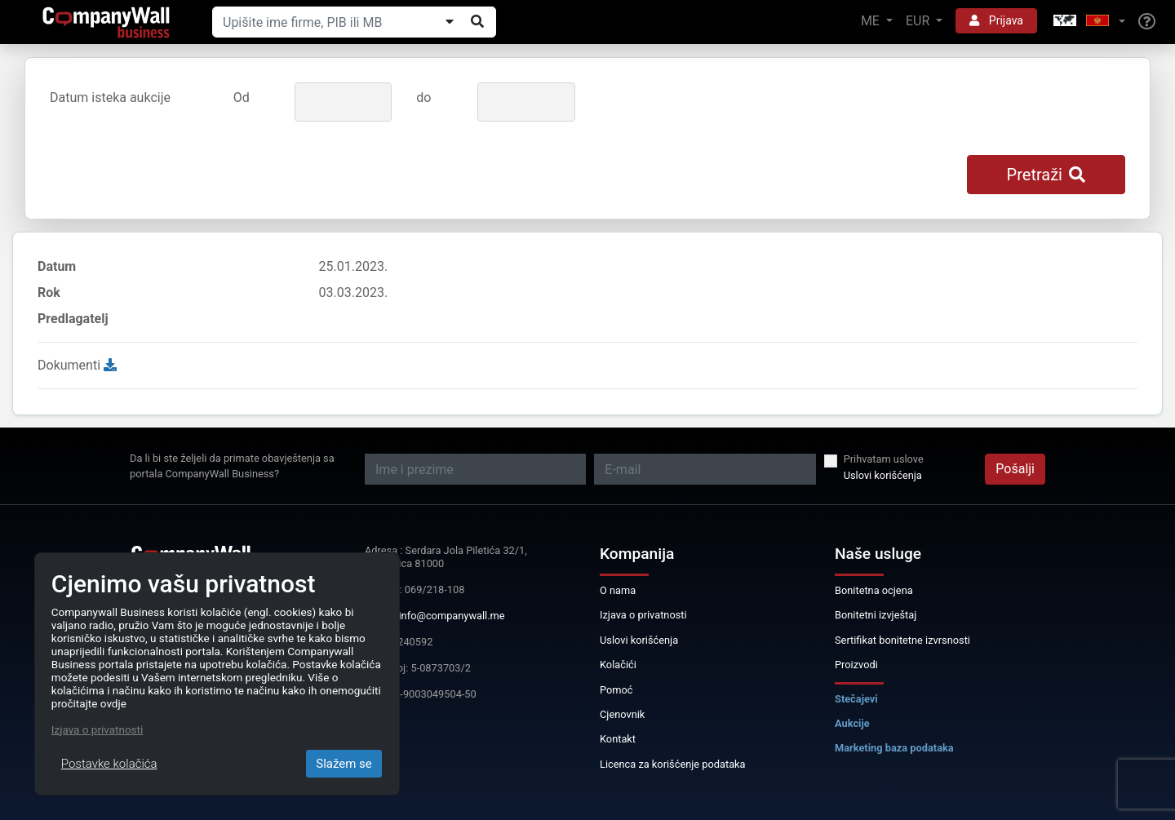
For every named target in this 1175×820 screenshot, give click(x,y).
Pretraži (1046, 174)
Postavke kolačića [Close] (109, 763)
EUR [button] (919, 21)
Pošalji (1015, 468)
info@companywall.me (452, 615)
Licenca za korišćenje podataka (673, 764)
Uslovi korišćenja (883, 475)
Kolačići (618, 664)
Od (241, 97)
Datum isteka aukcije (110, 97)
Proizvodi (856, 664)
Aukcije (852, 723)
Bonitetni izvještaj (875, 615)
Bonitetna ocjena (874, 590)
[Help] (1147, 22)
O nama (618, 590)
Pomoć (616, 690)
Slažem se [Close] (344, 763)
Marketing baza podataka (894, 748)
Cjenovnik (622, 714)
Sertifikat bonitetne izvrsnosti (902, 640)
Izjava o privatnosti (643, 615)
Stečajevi (856, 699)
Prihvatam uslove (884, 459)
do (423, 97)
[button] (1088, 21)
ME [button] (872, 21)
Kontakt (618, 739)
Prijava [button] (996, 20)
